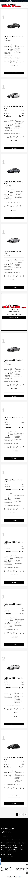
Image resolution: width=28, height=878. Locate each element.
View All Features (14, 65)
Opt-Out (24, 869)
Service (10, 843)
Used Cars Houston (3, 869)
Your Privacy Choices (14, 876)
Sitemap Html (17, 869)
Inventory (4, 843)
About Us (21, 845)
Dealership (23, 843)
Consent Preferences (0, 861)
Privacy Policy (6, 869)
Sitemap (13, 868)
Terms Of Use (10, 869)
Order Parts (10, 856)
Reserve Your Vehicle (14, 317)
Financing (16, 843)
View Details (14, 72)
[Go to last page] (25, 814)
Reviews (21, 850)
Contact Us (6, 832)
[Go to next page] (22, 814)
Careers (21, 847)
